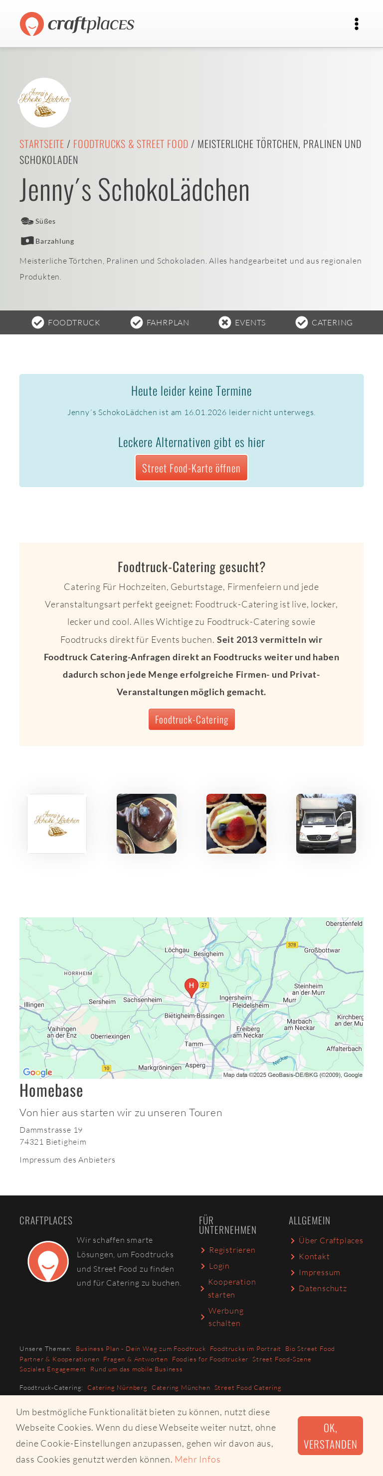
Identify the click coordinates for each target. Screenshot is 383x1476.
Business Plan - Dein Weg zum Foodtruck (140, 1348)
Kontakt (309, 1256)
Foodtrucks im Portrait (246, 1348)
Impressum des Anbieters (67, 1160)
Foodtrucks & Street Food (131, 143)
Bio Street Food (310, 1348)
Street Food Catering (248, 1387)
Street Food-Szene (282, 1359)
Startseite (41, 143)
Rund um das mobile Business (136, 1369)
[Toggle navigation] (356, 23)
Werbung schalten (221, 1317)
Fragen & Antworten (135, 1359)
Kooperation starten (227, 1288)
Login (214, 1266)
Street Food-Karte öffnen (191, 467)
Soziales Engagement (52, 1369)
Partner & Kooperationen (59, 1359)
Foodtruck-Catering (191, 719)
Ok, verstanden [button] (330, 1436)
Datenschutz (318, 1288)
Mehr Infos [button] (197, 1459)
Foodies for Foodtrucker (210, 1359)
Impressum (315, 1272)
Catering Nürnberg (117, 1387)
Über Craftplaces (326, 1240)
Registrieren (227, 1250)
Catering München (181, 1387)
